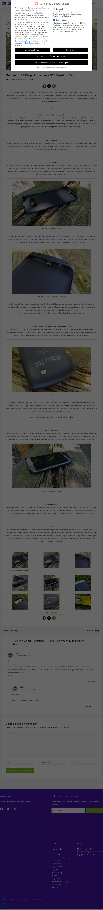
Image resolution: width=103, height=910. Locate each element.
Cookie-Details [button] (41, 67)
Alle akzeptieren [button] (32, 50)
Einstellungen (29, 43)
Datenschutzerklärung (22, 41)
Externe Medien (60, 20)
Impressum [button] (62, 67)
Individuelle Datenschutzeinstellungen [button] (51, 62)
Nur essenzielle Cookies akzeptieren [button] (51, 56)
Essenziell (58, 9)
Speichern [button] (70, 50)
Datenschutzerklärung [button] (52, 67)
